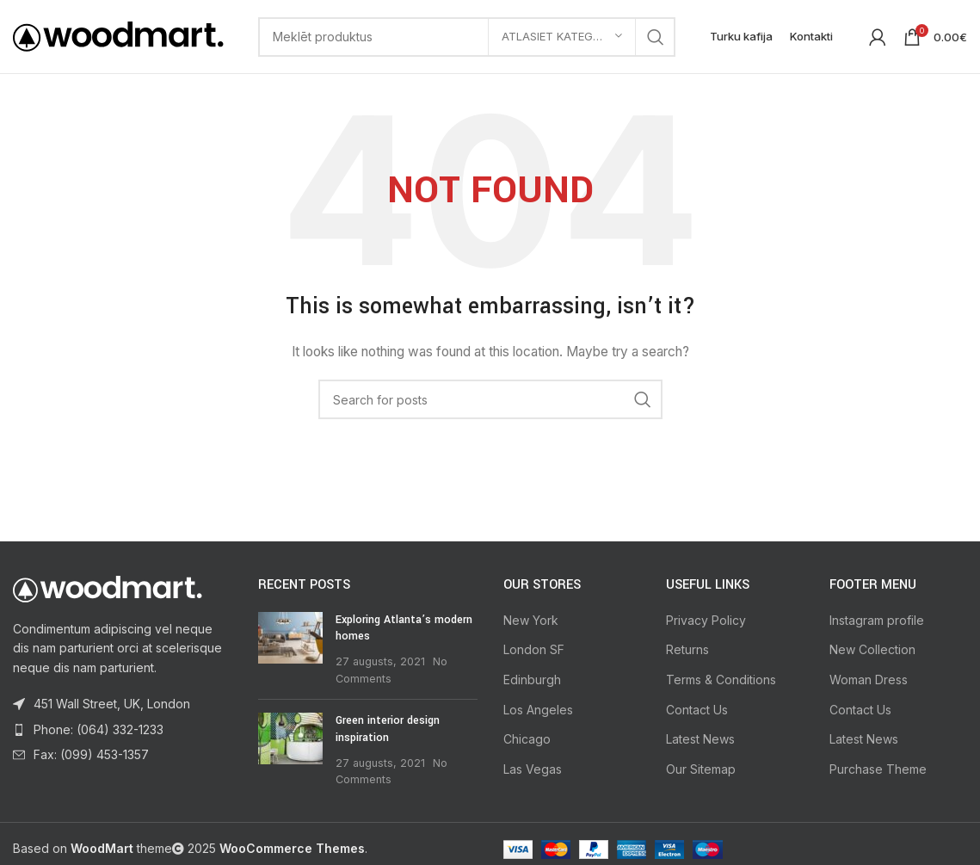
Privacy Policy (706, 620)
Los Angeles (538, 709)
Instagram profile (876, 620)
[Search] (466, 37)
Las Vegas (532, 769)
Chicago (527, 739)
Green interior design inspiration (388, 729)
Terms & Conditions (721, 679)
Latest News (700, 739)
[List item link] (122, 729)
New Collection (872, 649)
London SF (533, 649)
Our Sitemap (701, 769)
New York (530, 620)
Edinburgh (532, 679)
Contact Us (697, 709)
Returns (687, 649)
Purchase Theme (878, 769)
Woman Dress (868, 679)
